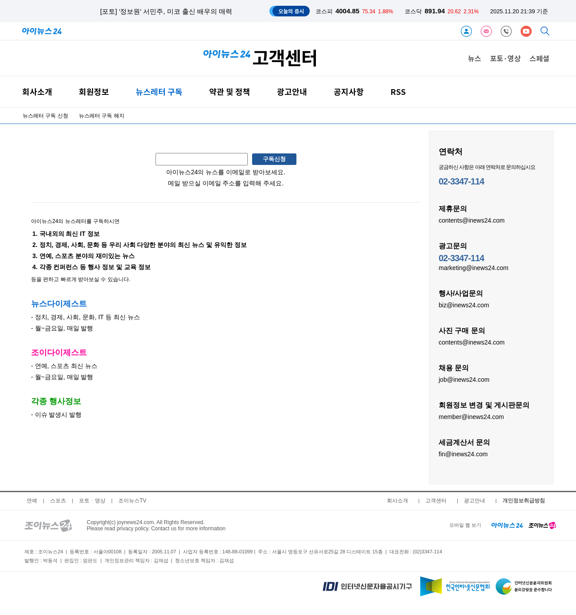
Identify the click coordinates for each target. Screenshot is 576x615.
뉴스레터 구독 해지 (102, 116)
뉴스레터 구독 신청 (45, 116)
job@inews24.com (464, 379)
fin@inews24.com (463, 453)
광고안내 (292, 92)
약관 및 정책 (229, 92)
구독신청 (274, 159)
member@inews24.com (471, 416)
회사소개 (37, 92)
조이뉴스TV (132, 500)
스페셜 (539, 58)
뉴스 (474, 58)
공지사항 (349, 92)
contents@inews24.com (472, 219)
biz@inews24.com (464, 304)
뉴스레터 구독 (159, 92)
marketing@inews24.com (473, 267)
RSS (398, 92)
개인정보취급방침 (523, 500)
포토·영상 (505, 58)
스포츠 (58, 500)
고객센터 (436, 500)
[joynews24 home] (542, 525)
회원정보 (94, 92)
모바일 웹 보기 (465, 525)
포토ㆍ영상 (92, 500)
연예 (32, 500)
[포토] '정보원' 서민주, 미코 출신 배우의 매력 (166, 11)
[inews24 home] (507, 525)
